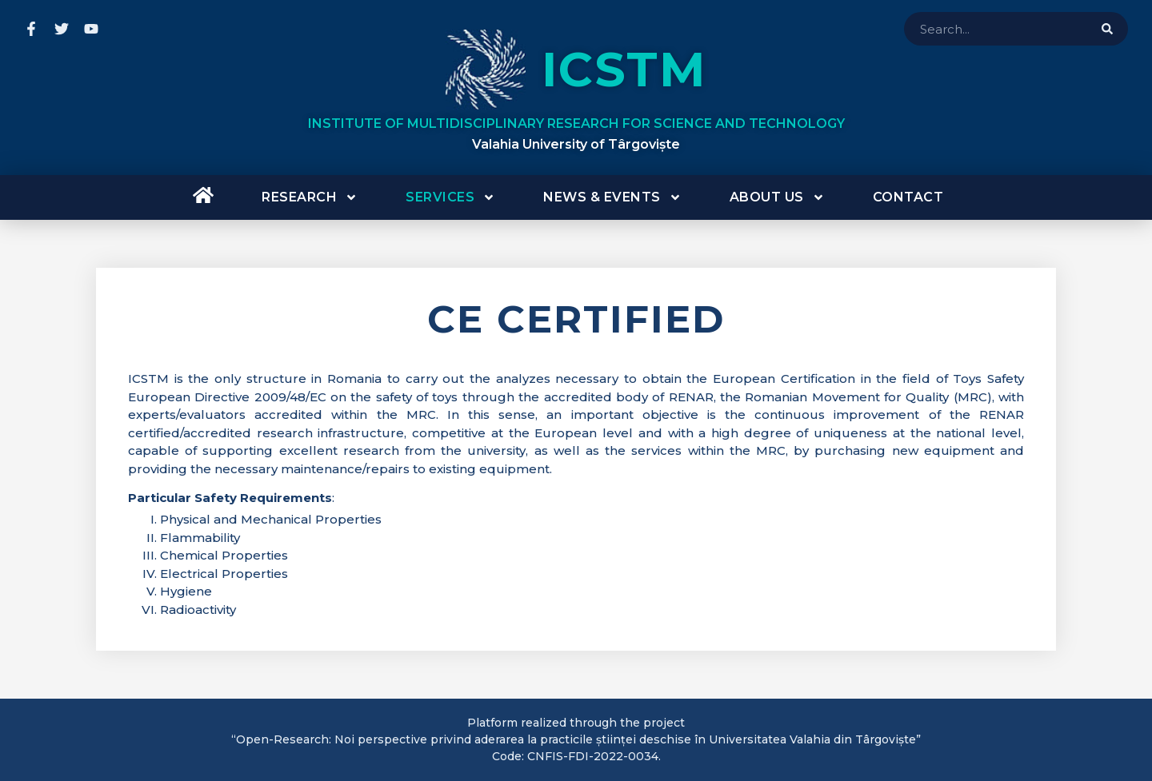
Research (310, 197)
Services (450, 197)
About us (777, 197)
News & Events (612, 197)
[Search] (1107, 29)
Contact (908, 197)
